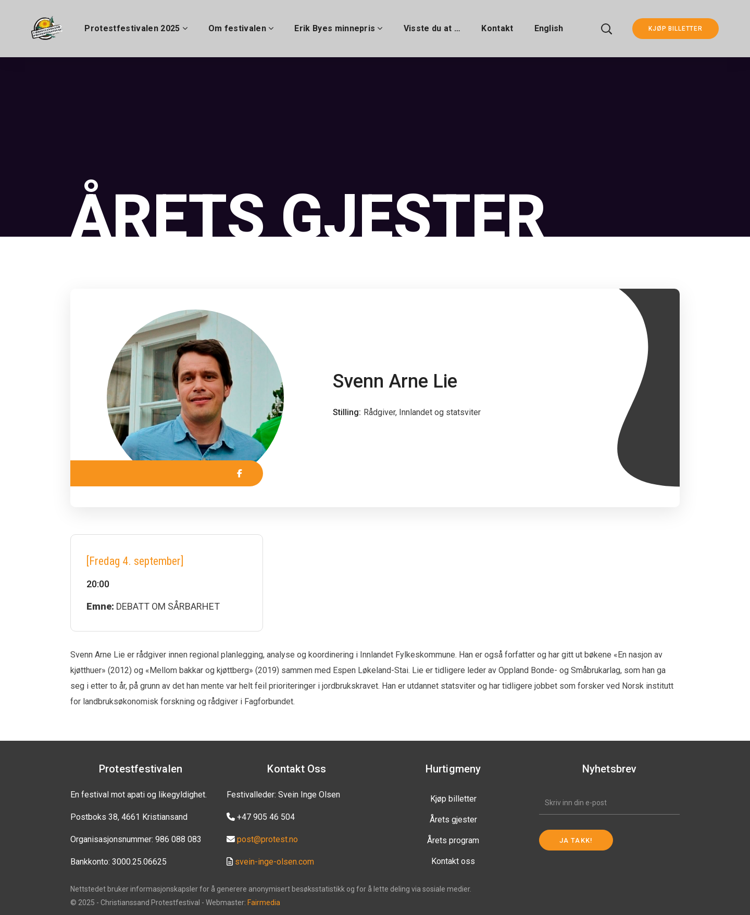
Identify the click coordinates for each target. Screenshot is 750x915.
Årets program (453, 840)
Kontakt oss (453, 861)
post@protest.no (267, 839)
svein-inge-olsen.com (274, 862)
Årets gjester (453, 819)
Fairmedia (263, 902)
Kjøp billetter (453, 799)
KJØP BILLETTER (675, 28)
